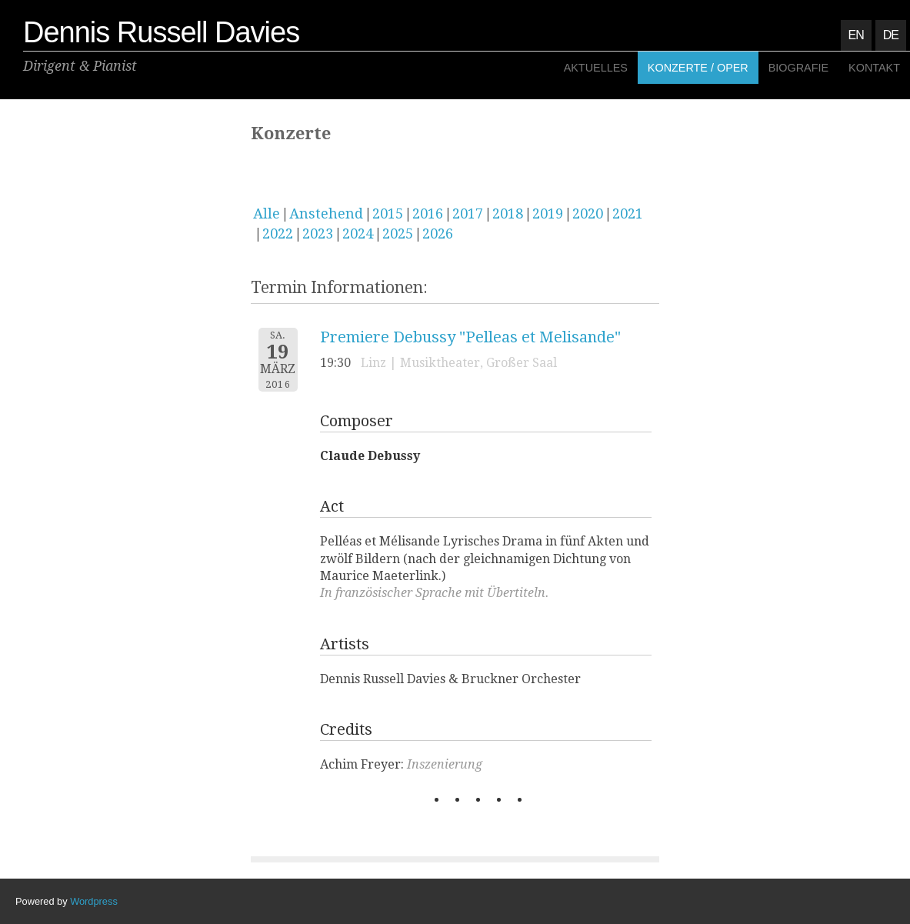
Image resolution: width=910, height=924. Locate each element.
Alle (266, 213)
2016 (427, 213)
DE (890, 35)
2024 (357, 233)
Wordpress (94, 901)
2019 (547, 213)
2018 (507, 213)
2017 (467, 213)
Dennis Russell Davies (161, 32)
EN (856, 35)
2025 (397, 233)
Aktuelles (596, 68)
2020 (587, 213)
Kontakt (874, 68)
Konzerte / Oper (698, 68)
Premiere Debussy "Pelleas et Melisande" (470, 337)
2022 (277, 233)
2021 (627, 213)
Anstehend (326, 213)
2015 (387, 213)
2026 (437, 233)
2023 (317, 233)
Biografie (798, 68)
